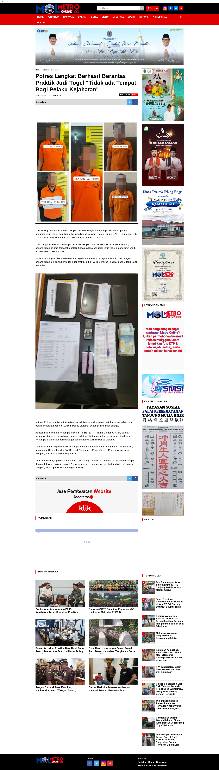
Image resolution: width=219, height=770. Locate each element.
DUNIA (94, 17)
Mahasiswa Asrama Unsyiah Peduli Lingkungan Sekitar (166, 635)
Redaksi (142, 762)
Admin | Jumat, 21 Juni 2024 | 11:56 (48, 95)
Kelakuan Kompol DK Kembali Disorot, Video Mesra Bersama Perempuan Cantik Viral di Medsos (169, 655)
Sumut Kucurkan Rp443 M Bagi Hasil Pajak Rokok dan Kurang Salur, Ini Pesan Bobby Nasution (59, 651)
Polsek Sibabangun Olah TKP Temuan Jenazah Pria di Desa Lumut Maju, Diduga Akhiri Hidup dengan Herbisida (169, 689)
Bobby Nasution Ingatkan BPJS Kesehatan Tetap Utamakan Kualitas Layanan (56, 612)
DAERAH (82, 17)
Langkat (54, 70)
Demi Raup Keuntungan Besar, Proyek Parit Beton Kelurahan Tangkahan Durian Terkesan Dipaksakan (112, 651)
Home (37, 70)
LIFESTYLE (118, 17)
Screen (153, 8)
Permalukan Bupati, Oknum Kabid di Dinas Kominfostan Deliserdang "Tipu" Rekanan (170, 722)
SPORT (131, 17)
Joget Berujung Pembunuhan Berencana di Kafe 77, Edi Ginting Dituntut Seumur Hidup (169, 603)
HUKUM (41, 22)
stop (134, 94)
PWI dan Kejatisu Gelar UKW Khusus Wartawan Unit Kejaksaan (168, 669)
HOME (40, 17)
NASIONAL (68, 17)
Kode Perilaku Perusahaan (152, 765)
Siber (151, 762)
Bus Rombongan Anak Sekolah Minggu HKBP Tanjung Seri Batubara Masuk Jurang (168, 586)
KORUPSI (144, 17)
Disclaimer (162, 762)
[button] (180, 15)
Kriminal (46, 70)
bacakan (125, 94)
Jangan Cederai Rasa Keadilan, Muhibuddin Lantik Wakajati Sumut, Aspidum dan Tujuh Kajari (55, 690)
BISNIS (105, 17)
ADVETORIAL (160, 17)
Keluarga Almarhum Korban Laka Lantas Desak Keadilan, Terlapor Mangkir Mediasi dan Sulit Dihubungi (170, 621)
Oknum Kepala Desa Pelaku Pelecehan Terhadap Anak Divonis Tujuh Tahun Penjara (168, 705)
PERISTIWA (53, 17)
